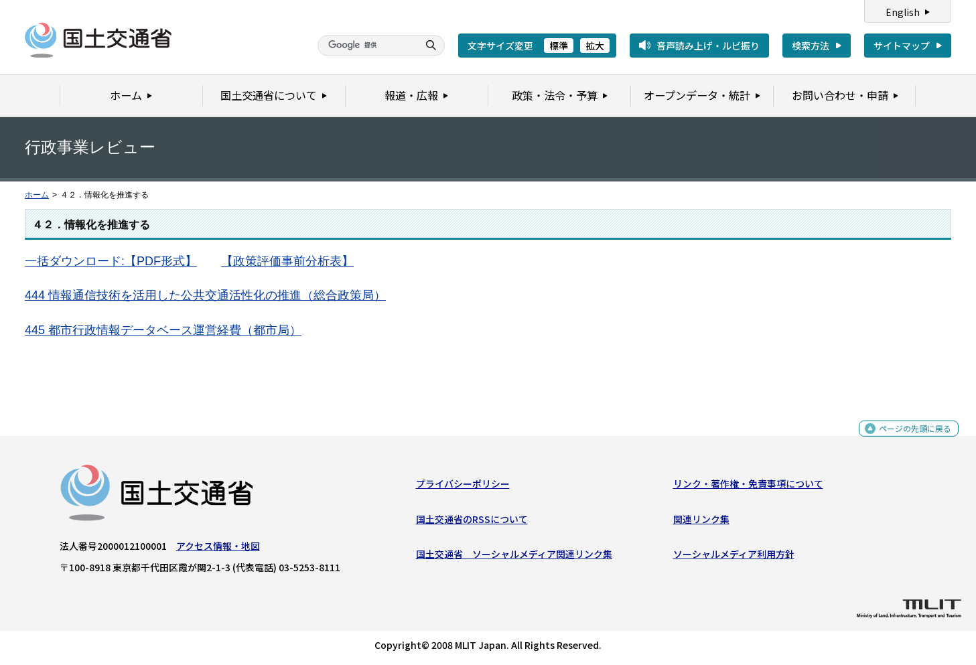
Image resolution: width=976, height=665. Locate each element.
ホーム (37, 195)
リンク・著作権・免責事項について (748, 487)
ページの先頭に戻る (910, 439)
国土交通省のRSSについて (472, 521)
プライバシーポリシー (463, 487)
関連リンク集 (701, 521)
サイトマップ (902, 45)
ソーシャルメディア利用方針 (733, 557)
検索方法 (810, 45)
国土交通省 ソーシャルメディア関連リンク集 (514, 557)
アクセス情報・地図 (218, 549)
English (903, 12)
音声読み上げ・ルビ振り (708, 45)
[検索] (366, 45)
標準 (558, 45)
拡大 (594, 45)
